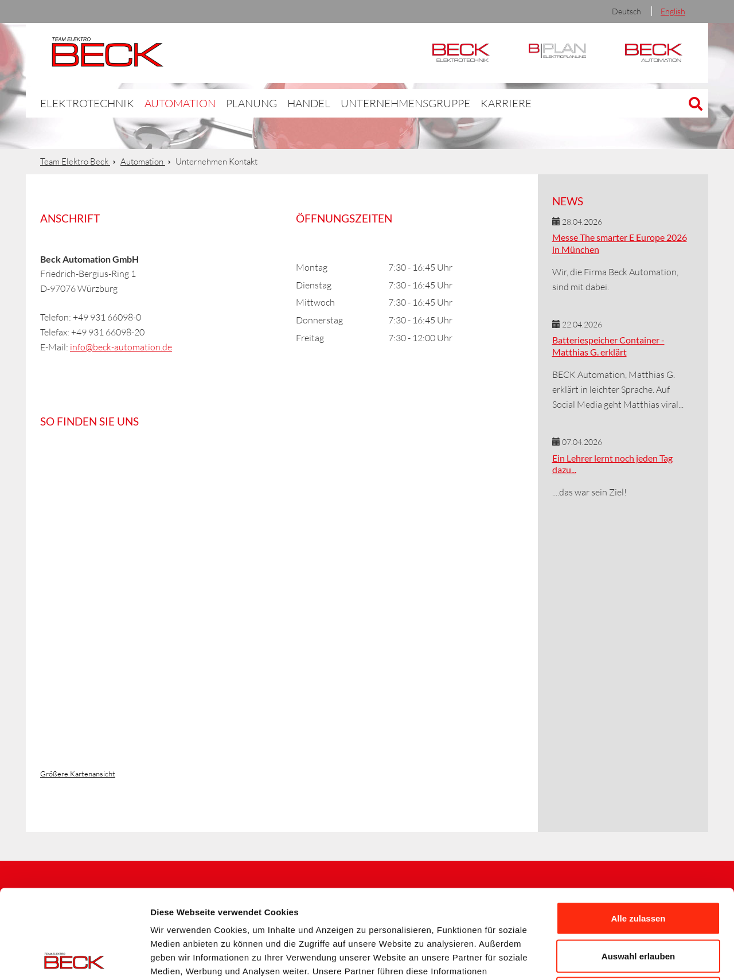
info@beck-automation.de (121, 347)
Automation (653, 53)
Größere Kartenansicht (77, 773)
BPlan (557, 53)
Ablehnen (638, 904)
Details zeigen (610, 957)
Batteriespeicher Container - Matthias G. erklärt (608, 345)
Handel (280, 102)
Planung (226, 102)
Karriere (454, 102)
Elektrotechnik (461, 53)
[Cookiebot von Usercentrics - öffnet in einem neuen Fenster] (74, 957)
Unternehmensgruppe (366, 102)
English (673, 11)
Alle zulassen (638, 829)
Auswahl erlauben (638, 867)
